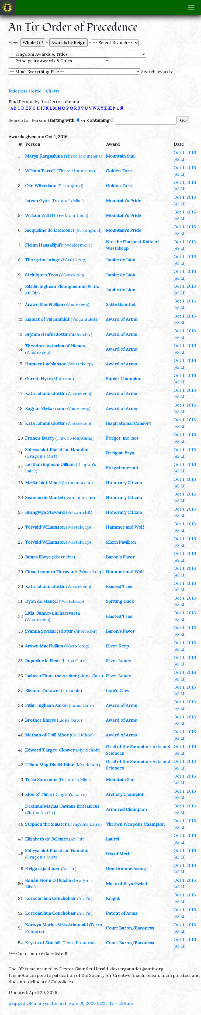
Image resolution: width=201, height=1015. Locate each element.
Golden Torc (119, 170)
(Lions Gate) (73, 660)
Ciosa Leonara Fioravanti (51, 571)
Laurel (112, 839)
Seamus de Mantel (44, 497)
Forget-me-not (122, 438)
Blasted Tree (119, 586)
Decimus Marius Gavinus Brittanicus (62, 806)
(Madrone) (63, 378)
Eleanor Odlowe (41, 690)
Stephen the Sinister (46, 824)
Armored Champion (126, 809)
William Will (37, 215)
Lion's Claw (117, 690)
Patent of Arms (121, 913)
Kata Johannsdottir (45, 393)
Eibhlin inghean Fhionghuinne (55, 286)
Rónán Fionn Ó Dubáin (48, 880)
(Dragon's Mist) (67, 200)
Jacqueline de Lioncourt (49, 230)
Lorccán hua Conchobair (50, 898)
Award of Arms (121, 319)
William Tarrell (40, 170)
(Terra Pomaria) (78, 942)
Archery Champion (125, 794)
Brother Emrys (40, 720)
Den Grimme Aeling (126, 868)
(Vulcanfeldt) (84, 319)
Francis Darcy (39, 438)
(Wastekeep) (73, 259)
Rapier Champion (123, 378)
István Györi (37, 200)
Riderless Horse (25, 91)
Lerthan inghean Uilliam (50, 464)
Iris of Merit (118, 853)
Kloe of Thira (38, 794)
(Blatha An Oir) (40, 812)
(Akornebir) (80, 334)
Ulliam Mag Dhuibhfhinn (49, 764)
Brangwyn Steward (45, 512)
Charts (53, 91)
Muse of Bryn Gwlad (126, 883)
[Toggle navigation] (191, 7)
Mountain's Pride (123, 200)
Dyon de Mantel (41, 601)
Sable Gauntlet (121, 304)
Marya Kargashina (44, 156)
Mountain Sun (120, 156)
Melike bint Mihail (43, 482)
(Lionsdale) (70, 690)
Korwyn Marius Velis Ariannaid (56, 924)
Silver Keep (117, 646)
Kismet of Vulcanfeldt (47, 319)
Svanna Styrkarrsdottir (49, 631)
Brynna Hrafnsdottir (46, 334)
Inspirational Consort (128, 423)
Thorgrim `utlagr (42, 259)
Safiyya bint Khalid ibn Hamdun (56, 449)
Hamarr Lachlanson (46, 363)
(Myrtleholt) (88, 750)
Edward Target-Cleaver (50, 750)
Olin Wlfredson (40, 185)
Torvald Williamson (45, 527)
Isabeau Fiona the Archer (51, 675)
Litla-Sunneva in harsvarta (52, 613)
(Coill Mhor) (81, 735)
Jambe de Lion (120, 259)
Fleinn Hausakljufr (44, 245)
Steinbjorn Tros (41, 274)
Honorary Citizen (124, 482)
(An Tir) (76, 839)
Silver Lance (118, 660)
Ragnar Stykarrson (44, 408)
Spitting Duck (120, 601)
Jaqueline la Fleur (42, 660)
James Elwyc (38, 557)
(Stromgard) (70, 185)
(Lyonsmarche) (77, 482)
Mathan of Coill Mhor (47, 735)
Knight (113, 898)
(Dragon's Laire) (69, 794)
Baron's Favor (120, 557)
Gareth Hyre (38, 378)
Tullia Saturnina (41, 779)
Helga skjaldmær (42, 868)
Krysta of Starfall (42, 942)
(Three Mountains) (83, 156)
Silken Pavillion (121, 542)
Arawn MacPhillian (44, 304)
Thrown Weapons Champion (135, 824)
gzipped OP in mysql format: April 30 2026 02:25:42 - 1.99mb (71, 1003)
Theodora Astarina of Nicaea (55, 345)
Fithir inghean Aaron (46, 705)
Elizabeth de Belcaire (46, 839)
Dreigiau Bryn (120, 452)
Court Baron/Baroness (130, 928)
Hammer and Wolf (125, 527)
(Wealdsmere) (78, 245)
